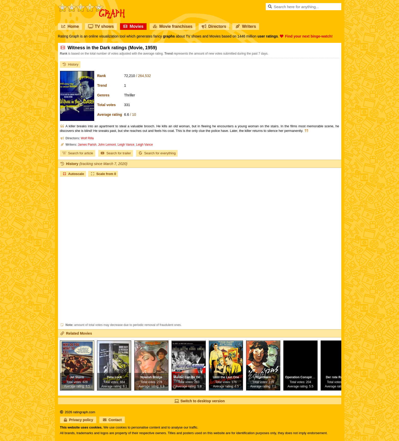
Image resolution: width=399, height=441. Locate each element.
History (70, 64)
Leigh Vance (125, 144)
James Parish (87, 144)
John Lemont (107, 144)
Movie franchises (172, 26)
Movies (133, 26)
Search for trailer (115, 153)
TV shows (101, 26)
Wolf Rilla (87, 138)
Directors (214, 26)
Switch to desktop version (199, 401)
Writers (245, 26)
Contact (112, 420)
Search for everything (157, 153)
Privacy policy (78, 420)
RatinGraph (91, 5)
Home (70, 26)
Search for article (77, 153)
